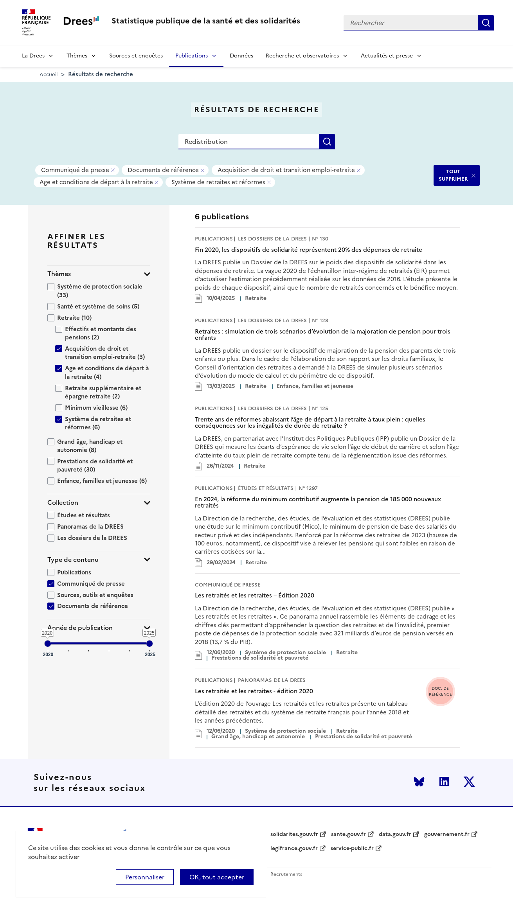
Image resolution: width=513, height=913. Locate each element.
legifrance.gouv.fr (294, 848)
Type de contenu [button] (73, 559)
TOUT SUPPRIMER (453, 175)
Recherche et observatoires (302, 56)
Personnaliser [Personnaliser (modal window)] (144, 877)
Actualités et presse (387, 56)
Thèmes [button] (59, 273)
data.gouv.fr (395, 834)
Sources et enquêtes (136, 56)
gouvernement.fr (447, 834)
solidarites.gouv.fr (294, 834)
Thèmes (77, 56)
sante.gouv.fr (348, 834)
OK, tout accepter (216, 877)
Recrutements (286, 874)
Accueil (49, 74)
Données (241, 56)
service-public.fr (352, 848)
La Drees (33, 56)
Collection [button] (62, 502)
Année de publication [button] (80, 627)
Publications (191, 56)
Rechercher (486, 22)
